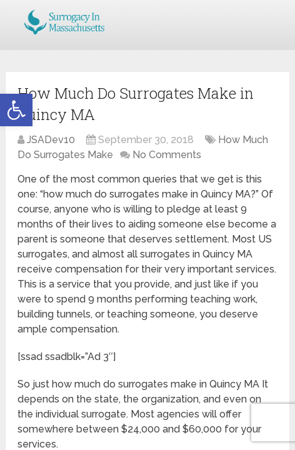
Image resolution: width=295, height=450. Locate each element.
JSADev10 (51, 140)
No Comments (166, 155)
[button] (16, 110)
